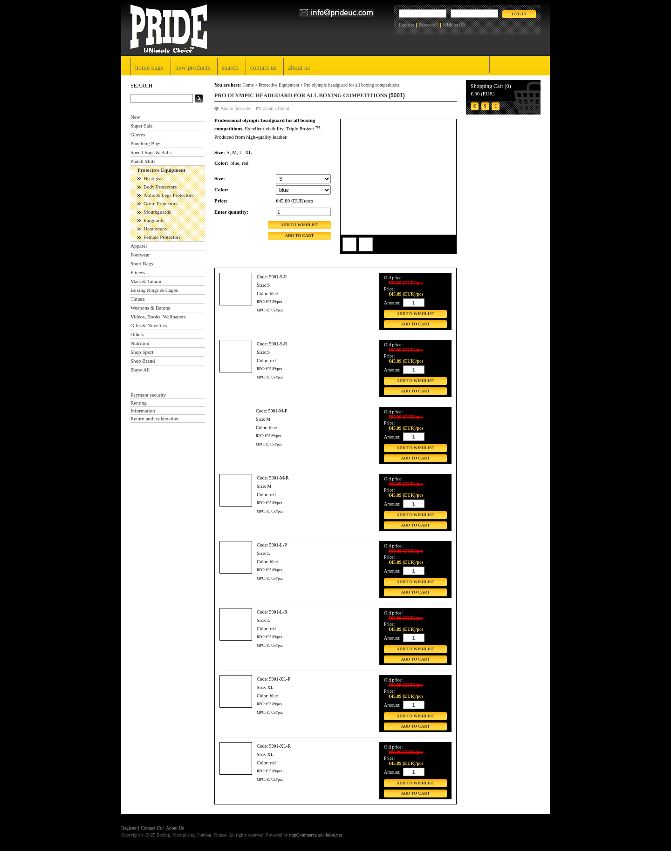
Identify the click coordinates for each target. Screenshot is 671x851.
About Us (299, 67)
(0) (462, 24)
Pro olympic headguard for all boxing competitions (351, 85)
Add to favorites (235, 108)
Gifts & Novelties (148, 325)
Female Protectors (162, 237)
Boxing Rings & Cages (154, 290)
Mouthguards (157, 212)
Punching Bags (145, 143)
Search (230, 67)
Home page (149, 67)
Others (137, 334)
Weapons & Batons (150, 308)
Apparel (138, 246)
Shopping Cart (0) (491, 86)
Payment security (148, 395)
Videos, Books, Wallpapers (158, 316)
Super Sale (141, 125)
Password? (428, 24)
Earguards (154, 220)
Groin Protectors (161, 203)
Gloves (137, 134)
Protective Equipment (161, 170)
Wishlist (450, 24)
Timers (137, 299)
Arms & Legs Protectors (168, 195)
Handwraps (155, 228)
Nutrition (139, 343)
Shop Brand (142, 361)
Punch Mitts (142, 161)
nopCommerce (303, 834)
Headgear (153, 178)
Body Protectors (160, 186)
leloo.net (334, 834)
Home (247, 85)
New (135, 117)
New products (192, 67)
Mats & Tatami (145, 281)
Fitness (137, 272)
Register (406, 24)
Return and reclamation (154, 418)
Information (142, 410)
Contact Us (263, 67)
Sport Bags (141, 263)
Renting (138, 402)
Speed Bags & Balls (150, 152)
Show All (140, 369)
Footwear (140, 254)
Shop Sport (141, 352)
